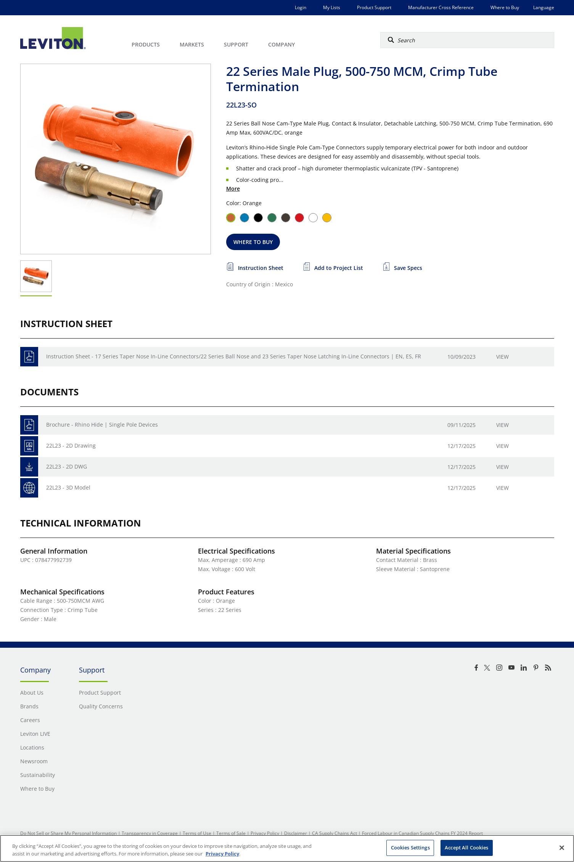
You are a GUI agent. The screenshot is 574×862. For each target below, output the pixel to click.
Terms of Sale (231, 833)
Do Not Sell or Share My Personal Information (68, 833)
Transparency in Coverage (150, 833)
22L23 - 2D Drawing (71, 445)
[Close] (561, 847)
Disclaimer (295, 833)
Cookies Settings (410, 847)
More (233, 188)
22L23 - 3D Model (68, 487)
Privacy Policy (265, 833)
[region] (287, 848)
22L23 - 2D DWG (66, 466)
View (502, 356)
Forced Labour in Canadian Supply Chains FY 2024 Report (422, 833)
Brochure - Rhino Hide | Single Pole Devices (102, 424)
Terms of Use (197, 833)
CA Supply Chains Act (334, 833)
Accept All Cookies (466, 847)
